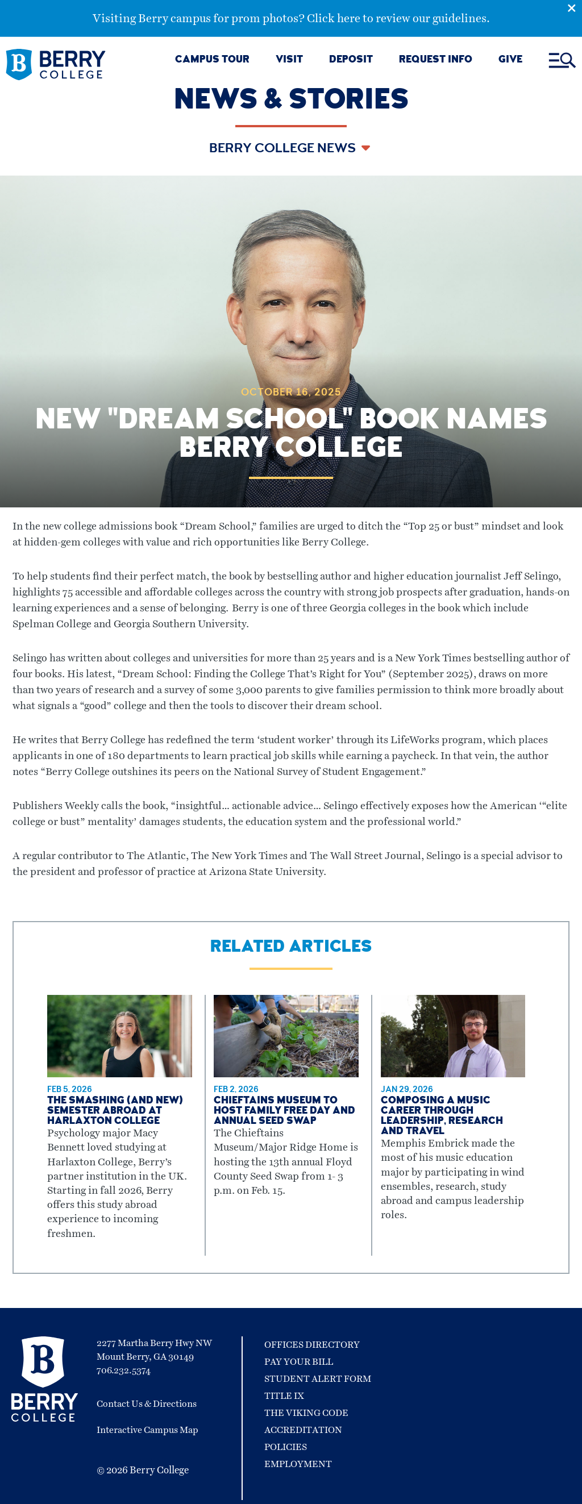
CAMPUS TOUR (212, 60)
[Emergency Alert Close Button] (574, 7)
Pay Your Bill (298, 1361)
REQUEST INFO (435, 60)
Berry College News (284, 149)
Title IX (284, 1396)
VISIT (289, 60)
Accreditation (303, 1430)
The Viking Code (306, 1413)
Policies (285, 1447)
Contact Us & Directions (147, 1404)
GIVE (510, 60)
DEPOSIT (351, 60)
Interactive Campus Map (147, 1430)
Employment (298, 1464)
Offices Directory (312, 1344)
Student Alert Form (317, 1379)
